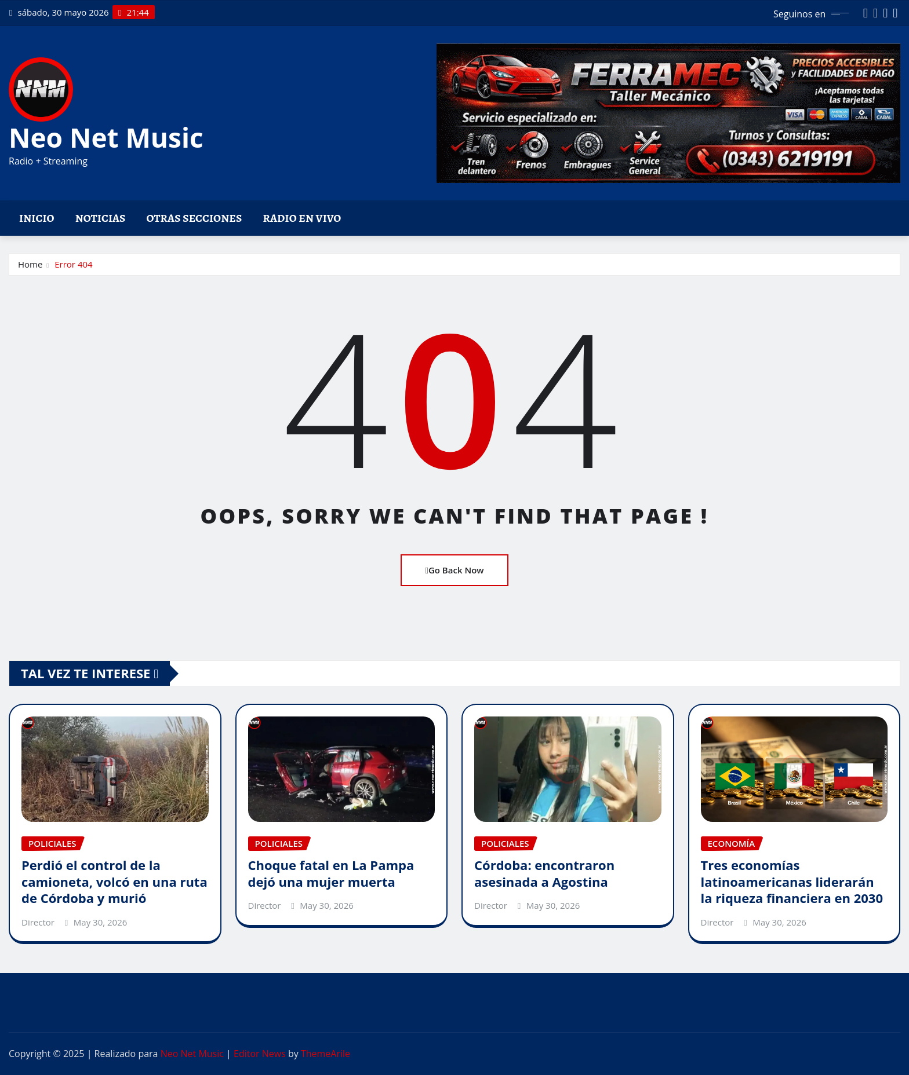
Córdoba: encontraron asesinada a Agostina (544, 873)
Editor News (260, 1053)
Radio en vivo (302, 218)
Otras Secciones (194, 218)
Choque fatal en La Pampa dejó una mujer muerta (331, 873)
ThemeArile (325, 1053)
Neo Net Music (106, 137)
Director (37, 922)
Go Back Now (454, 570)
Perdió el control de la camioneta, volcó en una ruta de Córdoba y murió (114, 881)
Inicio (36, 218)
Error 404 (73, 264)
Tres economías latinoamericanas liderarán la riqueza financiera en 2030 (792, 881)
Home (30, 264)
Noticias (100, 218)
